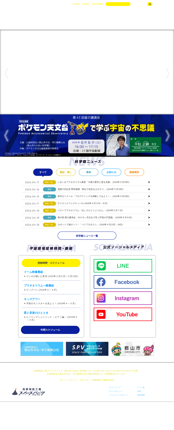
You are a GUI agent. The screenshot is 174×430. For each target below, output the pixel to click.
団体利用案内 (97, 4)
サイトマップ (115, 387)
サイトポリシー (116, 391)
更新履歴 (141, 395)
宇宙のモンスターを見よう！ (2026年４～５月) (50, 303)
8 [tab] (102, 116)
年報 (139, 391)
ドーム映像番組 (33, 271)
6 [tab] (94, 116)
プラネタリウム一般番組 (39, 285)
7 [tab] (98, 116)
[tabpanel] (87, 72)
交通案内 (76, 4)
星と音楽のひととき (36, 312)
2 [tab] (77, 116)
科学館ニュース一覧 (87, 236)
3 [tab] (82, 116)
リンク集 (141, 387)
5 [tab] (90, 116)
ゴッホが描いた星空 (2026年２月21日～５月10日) (52, 276)
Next (167, 73)
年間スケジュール (50, 330)
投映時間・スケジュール (51, 263)
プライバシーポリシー (118, 395)
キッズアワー (32, 299)
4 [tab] (86, 116)
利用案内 (86, 4)
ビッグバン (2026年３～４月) (41, 290)
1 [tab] (73, 116)
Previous (6, 73)
